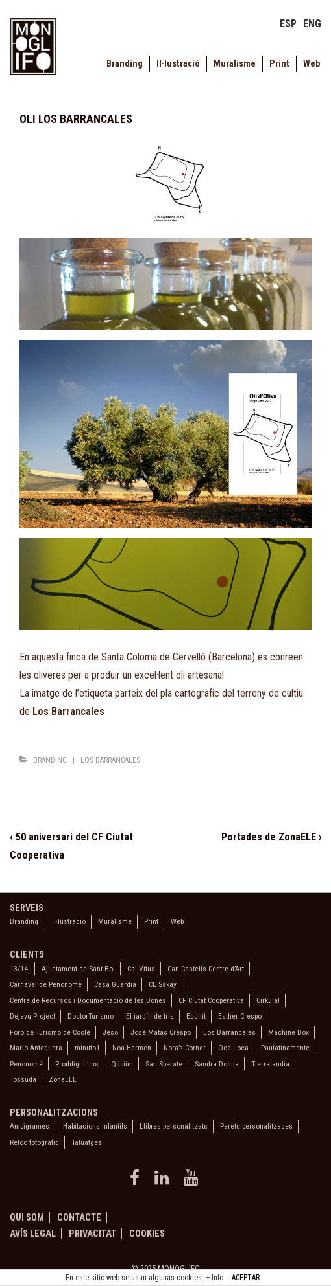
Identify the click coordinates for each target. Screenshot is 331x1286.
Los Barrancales (110, 760)
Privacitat (92, 1233)
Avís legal (33, 1233)
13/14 (19, 968)
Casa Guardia (115, 984)
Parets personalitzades (256, 1126)
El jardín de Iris (150, 1016)
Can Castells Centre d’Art (205, 968)
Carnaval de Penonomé (46, 984)
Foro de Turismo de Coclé (50, 1032)
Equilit (196, 1016)
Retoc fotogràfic (34, 1142)
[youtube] (192, 1182)
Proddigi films (77, 1063)
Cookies (147, 1233)
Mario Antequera (36, 1047)
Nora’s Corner (185, 1047)
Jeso (110, 1032)
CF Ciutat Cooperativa (211, 1000)
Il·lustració (178, 63)
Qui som (27, 1217)
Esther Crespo (240, 1016)
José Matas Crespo (160, 1032)
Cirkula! (268, 1000)
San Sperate (163, 1063)
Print (279, 63)
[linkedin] (164, 1182)
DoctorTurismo (90, 1016)
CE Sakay (163, 984)
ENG (312, 23)
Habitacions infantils (95, 1126)
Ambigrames (29, 1126)
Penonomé (26, 1063)
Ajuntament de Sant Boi (78, 968)
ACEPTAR (246, 1277)
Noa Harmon (131, 1047)
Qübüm (122, 1063)
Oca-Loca (233, 1047)
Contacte (79, 1217)
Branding (124, 63)
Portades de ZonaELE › (271, 837)
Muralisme (235, 63)
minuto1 (87, 1047)
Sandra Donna (217, 1063)
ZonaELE (63, 1079)
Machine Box (288, 1032)
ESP (288, 23)
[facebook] (137, 1182)
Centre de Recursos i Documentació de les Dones (88, 1000)
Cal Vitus (141, 968)
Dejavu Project (32, 1016)
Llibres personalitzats (174, 1126)
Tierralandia (270, 1063)
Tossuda (23, 1079)
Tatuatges (86, 1142)
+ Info (214, 1277)
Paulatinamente (285, 1047)
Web (311, 63)
